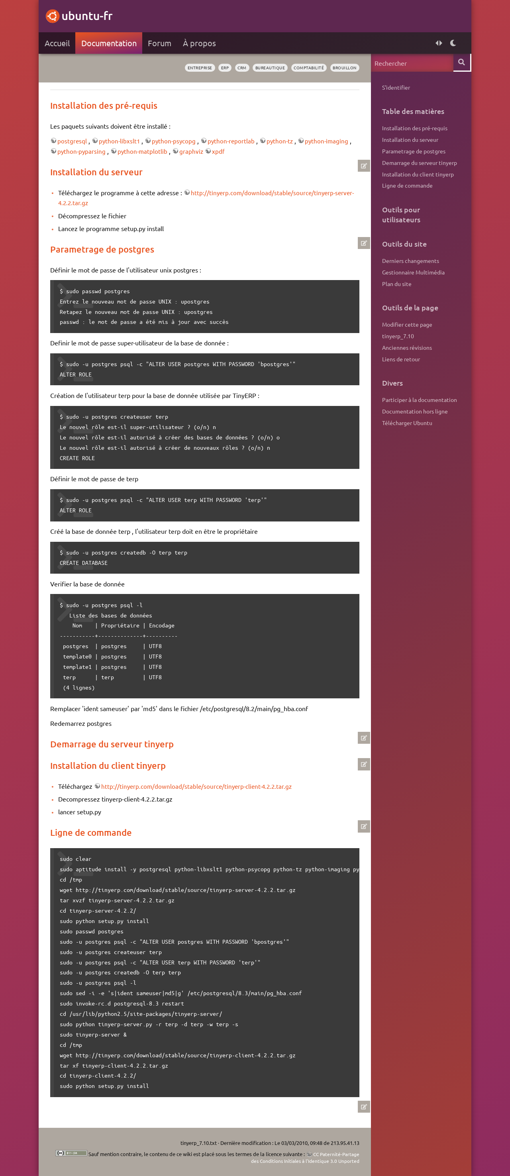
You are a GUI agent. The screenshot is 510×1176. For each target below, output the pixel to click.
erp (211, 68)
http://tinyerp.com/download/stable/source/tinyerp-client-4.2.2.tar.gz (200, 786)
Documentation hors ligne (414, 411)
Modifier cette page (406, 324)
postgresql (73, 141)
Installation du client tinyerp (417, 174)
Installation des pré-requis (414, 127)
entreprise (184, 68)
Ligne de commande (406, 185)
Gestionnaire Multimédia (412, 272)
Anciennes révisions (406, 347)
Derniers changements (409, 260)
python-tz (285, 141)
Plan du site (396, 283)
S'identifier (395, 87)
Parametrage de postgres (413, 151)
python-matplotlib (148, 151)
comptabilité (302, 68)
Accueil (58, 43)
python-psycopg (177, 141)
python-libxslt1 (121, 141)
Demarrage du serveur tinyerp (418, 162)
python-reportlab (236, 141)
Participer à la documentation (418, 399)
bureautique (261, 68)
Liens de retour (400, 359)
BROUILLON (341, 68)
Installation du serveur (409, 139)
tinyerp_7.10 (397, 335)
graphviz (198, 151)
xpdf (225, 151)
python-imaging (333, 141)
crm (230, 68)
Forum (161, 43)
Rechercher (461, 63)
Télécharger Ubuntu (406, 422)
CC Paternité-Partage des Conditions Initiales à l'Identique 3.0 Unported (290, 1157)
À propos (200, 43)
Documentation (109, 43)
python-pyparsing (86, 151)
